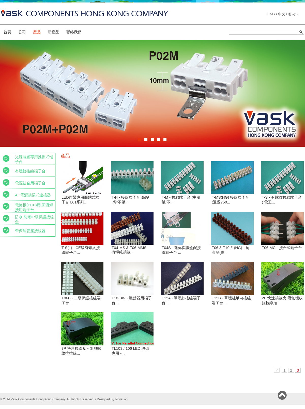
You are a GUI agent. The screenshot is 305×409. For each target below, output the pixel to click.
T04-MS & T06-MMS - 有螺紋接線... (130, 249)
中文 (281, 14)
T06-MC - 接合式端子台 (282, 247)
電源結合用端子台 (30, 183)
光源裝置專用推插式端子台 (34, 159)
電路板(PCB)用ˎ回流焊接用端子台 (34, 207)
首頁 (7, 32)
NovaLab (121, 399)
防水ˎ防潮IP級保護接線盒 (34, 219)
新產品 (53, 32)
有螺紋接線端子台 (30, 171)
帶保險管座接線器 (30, 231)
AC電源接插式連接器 (33, 195)
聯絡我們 (74, 32)
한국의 (293, 14)
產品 (37, 32)
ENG (271, 14)
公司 (22, 32)
